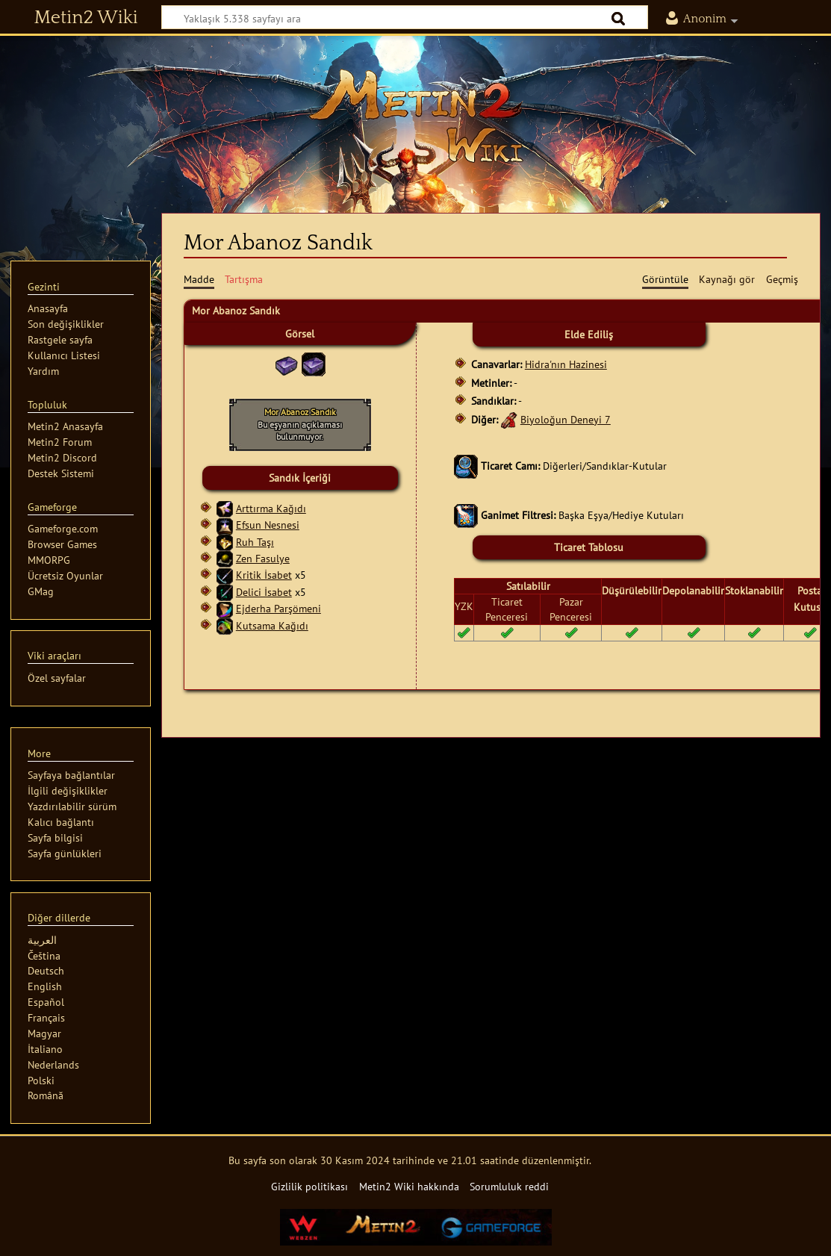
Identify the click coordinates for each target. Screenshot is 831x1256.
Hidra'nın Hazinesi (566, 364)
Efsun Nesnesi (267, 524)
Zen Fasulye (263, 558)
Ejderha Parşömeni (278, 608)
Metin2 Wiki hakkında (409, 1186)
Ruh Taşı (255, 542)
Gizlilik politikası (309, 1186)
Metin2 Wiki (86, 17)
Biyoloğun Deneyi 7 (565, 419)
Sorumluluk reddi (509, 1186)
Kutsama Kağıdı (272, 625)
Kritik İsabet (264, 575)
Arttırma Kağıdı (271, 508)
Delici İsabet (264, 592)
